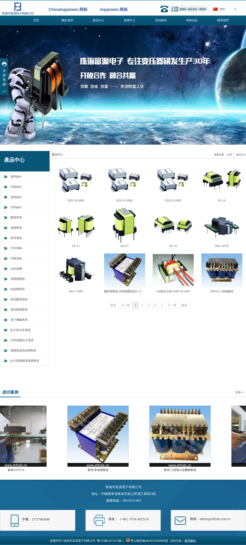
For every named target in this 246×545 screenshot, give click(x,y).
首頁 (229, 154)
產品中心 (241, 154)
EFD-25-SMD (173, 200)
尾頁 (184, 305)
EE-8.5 (125, 246)
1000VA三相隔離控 (221, 291)
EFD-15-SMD (124, 200)
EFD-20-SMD (76, 200)
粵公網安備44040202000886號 (149, 540)
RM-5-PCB (221, 246)
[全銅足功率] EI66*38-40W (173, 291)
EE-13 (76, 246)
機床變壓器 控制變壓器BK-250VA (124, 291)
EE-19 (173, 246)
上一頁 (125, 305)
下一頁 (172, 305)
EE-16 (222, 200)
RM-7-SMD (76, 291)
